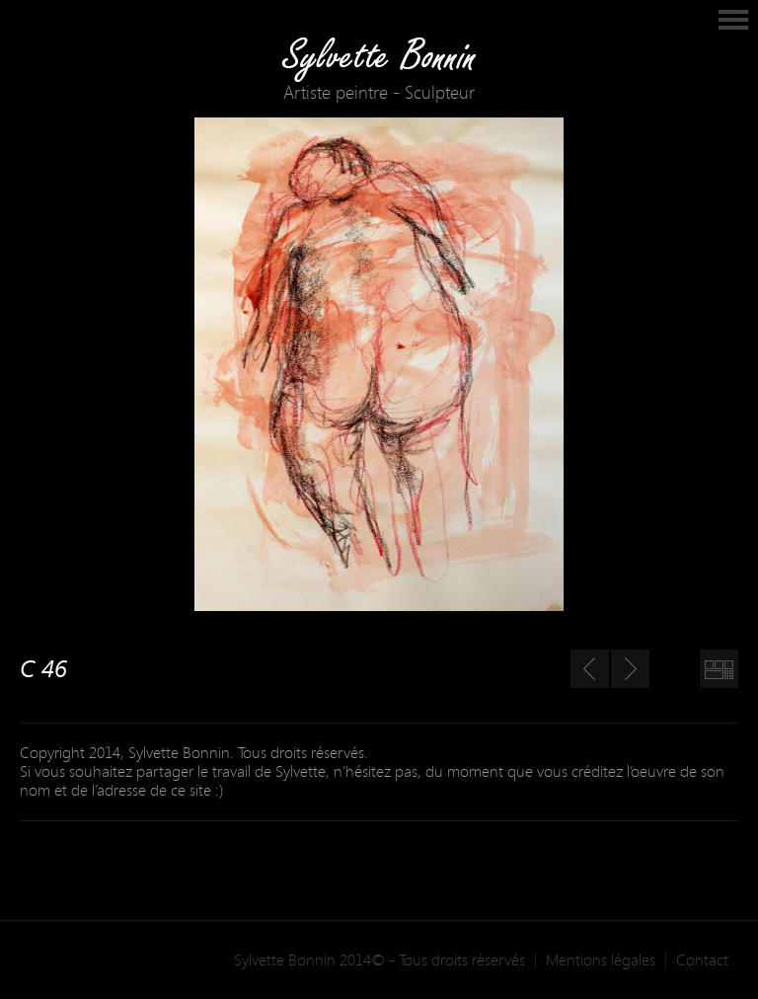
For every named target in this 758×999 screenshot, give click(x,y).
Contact (702, 960)
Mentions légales (600, 960)
